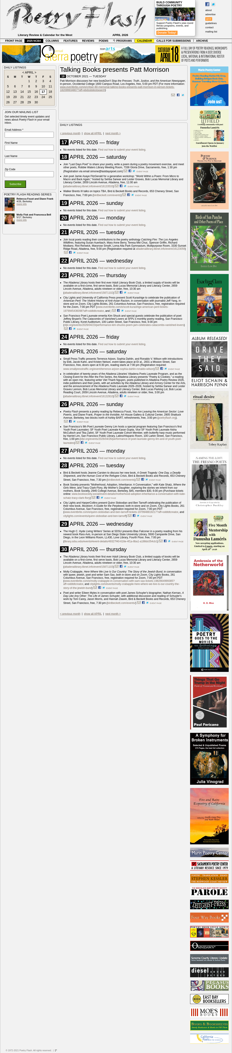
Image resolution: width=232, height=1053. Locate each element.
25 (50, 97)
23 (36, 97)
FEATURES (71, 40)
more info (22, 204)
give (208, 18)
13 (15, 91)
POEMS (103, 40)
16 (36, 91)
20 (15, 97)
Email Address (14, 130)
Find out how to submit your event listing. (122, 149)
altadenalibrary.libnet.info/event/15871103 (88, 566)
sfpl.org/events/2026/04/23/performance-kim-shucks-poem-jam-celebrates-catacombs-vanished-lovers (124, 325)
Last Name (11, 156)
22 (29, 97)
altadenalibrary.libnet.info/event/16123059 (160, 248)
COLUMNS (52, 40)
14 (22, 91)
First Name (11, 143)
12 (8, 91)
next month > (113, 133)
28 (22, 102)
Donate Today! (166, 32)
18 (50, 91)
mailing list (211, 31)
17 (43, 91)
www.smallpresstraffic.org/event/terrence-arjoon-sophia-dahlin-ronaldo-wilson (108, 369)
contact (209, 27)
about (208, 10)
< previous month (70, 133)
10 (43, 86)
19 (8, 97)
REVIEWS (88, 40)
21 (22, 97)
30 (36, 102)
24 (43, 97)
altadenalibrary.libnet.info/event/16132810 (88, 396)
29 (29, 102)
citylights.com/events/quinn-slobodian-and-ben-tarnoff (94, 516)
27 (15, 102)
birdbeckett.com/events (107, 195)
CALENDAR (144, 40)
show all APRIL (93, 133)
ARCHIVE (202, 40)
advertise (210, 14)
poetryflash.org (167, 417)
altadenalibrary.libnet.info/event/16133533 (88, 186)
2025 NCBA (34, 40)
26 (8, 102)
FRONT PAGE (13, 40)
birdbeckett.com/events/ (121, 603)
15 (29, 91)
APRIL (29, 72)
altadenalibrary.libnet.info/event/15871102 (88, 292)
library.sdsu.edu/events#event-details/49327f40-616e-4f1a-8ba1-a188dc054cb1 (110, 541)
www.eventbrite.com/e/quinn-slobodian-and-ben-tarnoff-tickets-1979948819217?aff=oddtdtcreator (121, 512)
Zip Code (10, 169)
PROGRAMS (122, 40)
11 (50, 86)
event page (142, 171)
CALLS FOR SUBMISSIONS (173, 40)
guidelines (211, 23)
